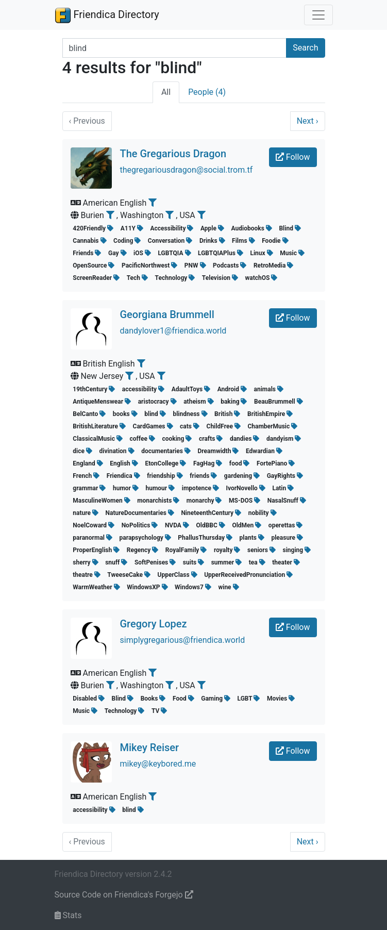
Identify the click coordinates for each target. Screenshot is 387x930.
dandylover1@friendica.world (173, 331)
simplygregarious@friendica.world (182, 640)
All (166, 92)
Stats (68, 915)
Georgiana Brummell (167, 314)
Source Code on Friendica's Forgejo (124, 895)
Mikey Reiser (149, 747)
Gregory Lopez (153, 624)
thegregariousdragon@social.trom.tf (186, 170)
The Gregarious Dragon (173, 153)
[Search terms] (174, 48)
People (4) (207, 92)
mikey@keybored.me (158, 764)
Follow (293, 157)
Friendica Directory (107, 15)
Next (307, 121)
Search (305, 48)
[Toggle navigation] (318, 15)
